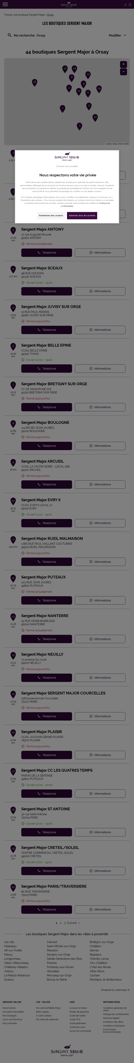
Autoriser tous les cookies (82, 215)
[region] (67, 187)
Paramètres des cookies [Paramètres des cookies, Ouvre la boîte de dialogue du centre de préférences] (51, 215)
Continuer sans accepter (67, 166)
